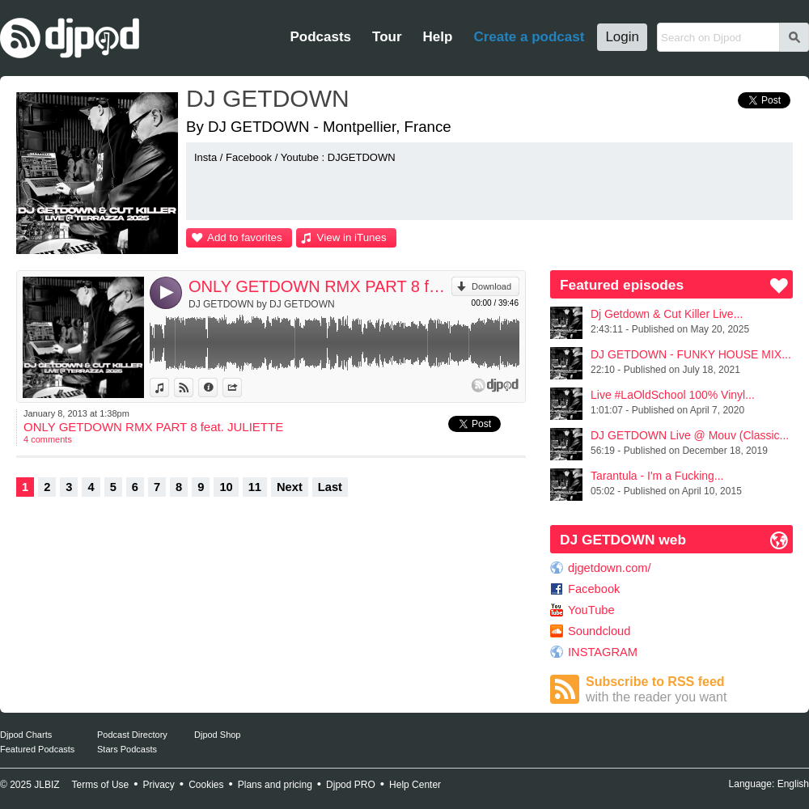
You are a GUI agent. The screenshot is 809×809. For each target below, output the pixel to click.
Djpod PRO (350, 784)
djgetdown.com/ (609, 567)
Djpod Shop (217, 734)
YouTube (591, 610)
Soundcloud (599, 631)
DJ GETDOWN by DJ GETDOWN (261, 304)
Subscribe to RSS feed (689, 690)
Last (330, 487)
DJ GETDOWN (267, 98)
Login (622, 36)
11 (254, 487)
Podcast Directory (132, 734)
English (793, 784)
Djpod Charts (26, 734)
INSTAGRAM (602, 652)
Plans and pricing (275, 784)
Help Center (415, 784)
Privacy (159, 784)
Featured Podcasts (37, 749)
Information (217, 387)
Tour (387, 36)
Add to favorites (244, 237)
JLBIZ (46, 784)
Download (491, 286)
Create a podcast (528, 36)
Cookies (205, 784)
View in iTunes (352, 237)
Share (241, 387)
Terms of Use (100, 784)
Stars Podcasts (127, 749)
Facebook (594, 588)
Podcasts (320, 36)
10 (225, 487)
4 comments (47, 439)
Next (290, 487)
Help (438, 36)
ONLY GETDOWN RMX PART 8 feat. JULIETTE (319, 286)
